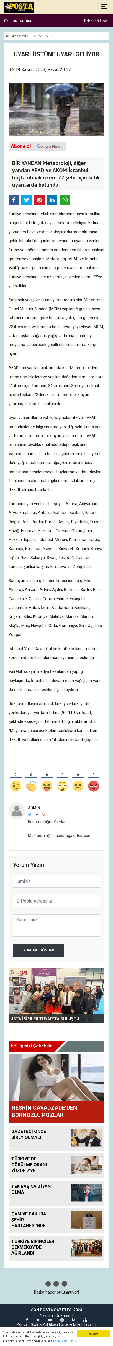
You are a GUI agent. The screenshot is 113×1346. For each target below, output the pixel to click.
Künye (22, 1324)
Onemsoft (64, 1315)
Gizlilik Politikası (44, 1324)
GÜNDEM (41, 36)
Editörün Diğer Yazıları (47, 821)
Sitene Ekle (70, 1324)
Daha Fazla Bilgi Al (65, 1341)
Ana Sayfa (17, 36)
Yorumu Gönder (38, 950)
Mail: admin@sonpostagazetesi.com (60, 835)
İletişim (89, 1324)
